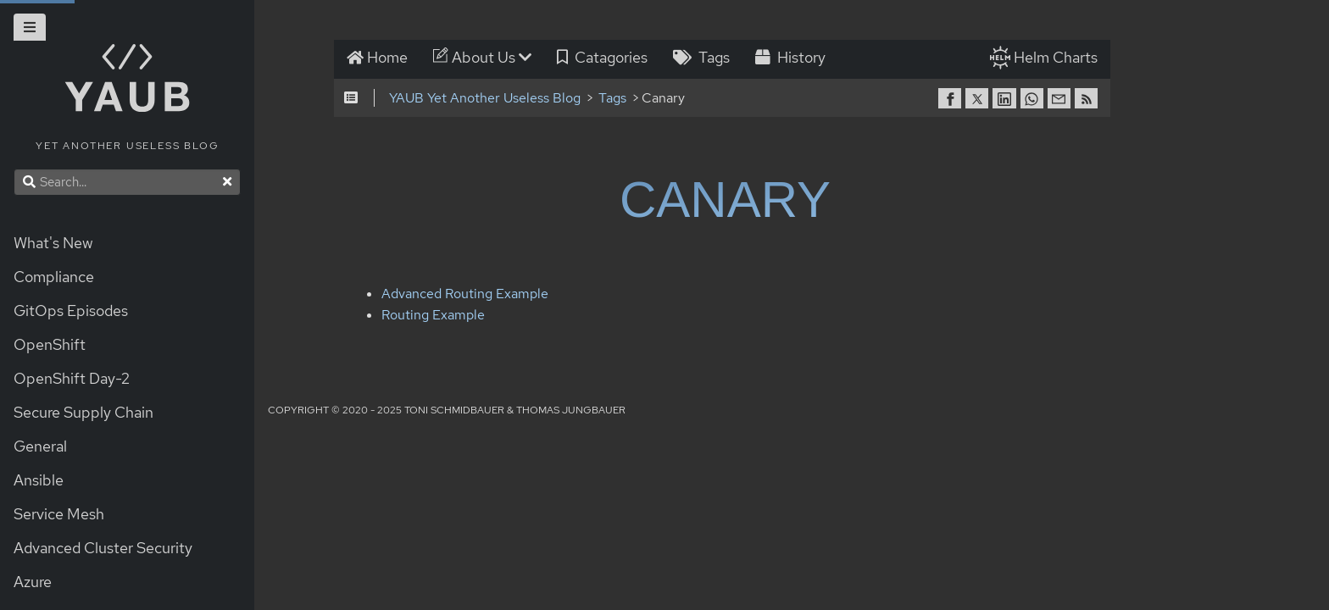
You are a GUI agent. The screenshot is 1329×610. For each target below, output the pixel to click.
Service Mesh (59, 514)
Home (378, 58)
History (792, 58)
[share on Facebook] (953, 99)
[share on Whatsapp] (1034, 99)
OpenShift (50, 344)
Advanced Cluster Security (103, 547)
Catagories (604, 58)
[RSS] (1090, 99)
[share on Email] (1062, 99)
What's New (53, 242)
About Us (484, 58)
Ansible (39, 480)
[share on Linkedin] (1007, 99)
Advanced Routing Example (453, 295)
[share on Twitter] (980, 99)
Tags (703, 58)
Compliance (54, 276)
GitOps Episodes (71, 310)
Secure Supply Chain (83, 412)
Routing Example (421, 316)
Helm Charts (1057, 58)
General (40, 446)
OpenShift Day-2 (72, 378)
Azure (33, 581)
